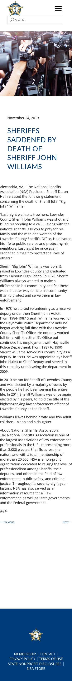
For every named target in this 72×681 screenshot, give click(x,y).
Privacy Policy (22, 658)
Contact (47, 654)
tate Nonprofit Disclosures (35, 663)
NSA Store (36, 668)
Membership (25, 654)
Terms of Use (51, 658)
